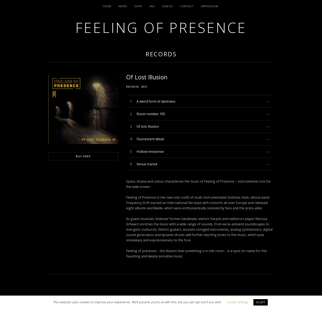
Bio (152, 6)
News (123, 6)
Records (161, 54)
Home (107, 6)
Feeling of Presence (160, 27)
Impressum (209, 6)
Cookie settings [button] (237, 302)
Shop (138, 6)
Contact (187, 6)
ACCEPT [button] (260, 302)
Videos (167, 6)
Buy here (83, 156)
